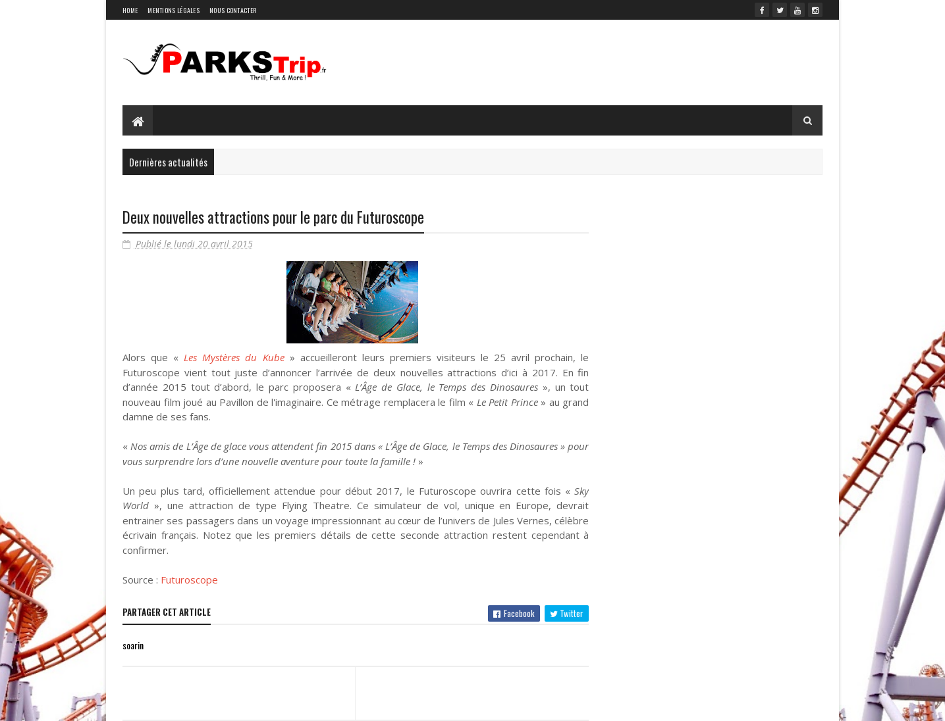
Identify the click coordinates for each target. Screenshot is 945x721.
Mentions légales (174, 10)
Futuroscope (189, 579)
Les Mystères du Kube (234, 357)
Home (130, 10)
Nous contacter (232, 10)
